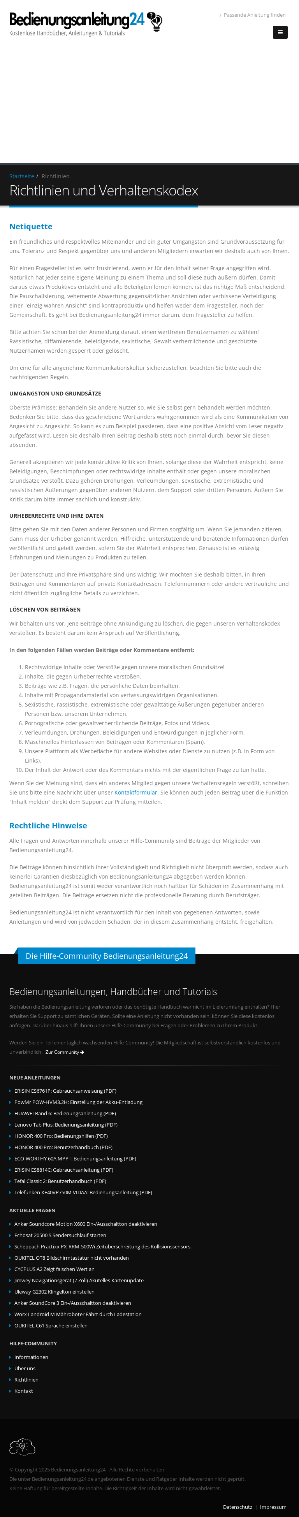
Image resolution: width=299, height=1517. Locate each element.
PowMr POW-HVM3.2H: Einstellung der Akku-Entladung (78, 1102)
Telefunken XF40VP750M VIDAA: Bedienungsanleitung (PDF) (83, 1192)
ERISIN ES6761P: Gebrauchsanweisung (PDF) (65, 1091)
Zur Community (65, 1052)
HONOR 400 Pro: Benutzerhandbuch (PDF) (63, 1147)
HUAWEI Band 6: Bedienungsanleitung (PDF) (65, 1113)
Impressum (273, 1507)
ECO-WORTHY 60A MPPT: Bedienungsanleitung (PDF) (75, 1158)
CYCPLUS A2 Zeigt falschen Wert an (54, 1269)
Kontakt (23, 1391)
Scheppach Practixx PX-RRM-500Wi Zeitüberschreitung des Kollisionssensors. (103, 1246)
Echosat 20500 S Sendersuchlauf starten (60, 1235)
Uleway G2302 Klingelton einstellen (54, 1291)
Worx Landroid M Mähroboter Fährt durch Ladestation (78, 1314)
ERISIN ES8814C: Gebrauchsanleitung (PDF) (63, 1170)
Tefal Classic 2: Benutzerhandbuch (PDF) (60, 1181)
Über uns (24, 1368)
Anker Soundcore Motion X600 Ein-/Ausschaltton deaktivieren (85, 1224)
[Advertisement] (149, 104)
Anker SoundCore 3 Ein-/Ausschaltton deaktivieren (72, 1303)
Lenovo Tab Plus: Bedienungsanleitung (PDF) (66, 1124)
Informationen (31, 1357)
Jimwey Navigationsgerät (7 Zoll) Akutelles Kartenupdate (79, 1280)
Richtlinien (26, 1379)
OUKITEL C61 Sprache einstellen (51, 1325)
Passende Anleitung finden (253, 15)
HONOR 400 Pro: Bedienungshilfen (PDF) (61, 1136)
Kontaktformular (135, 792)
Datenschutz (237, 1507)
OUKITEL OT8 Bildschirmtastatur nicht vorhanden (71, 1258)
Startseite (21, 176)
